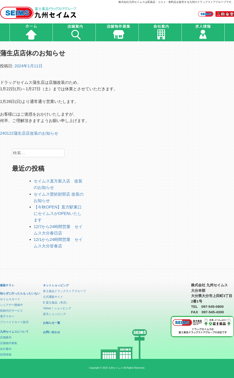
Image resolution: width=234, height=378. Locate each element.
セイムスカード (10, 299)
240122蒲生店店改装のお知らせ (29, 133)
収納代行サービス (11, 310)
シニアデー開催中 (11, 305)
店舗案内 (5, 337)
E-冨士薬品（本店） (56, 302)
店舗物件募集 (8, 343)
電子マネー (7, 316)
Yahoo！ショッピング (57, 308)
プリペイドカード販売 (14, 322)
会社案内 (5, 349)
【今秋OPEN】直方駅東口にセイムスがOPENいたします (58, 213)
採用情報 (5, 354)
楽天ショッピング (54, 314)
